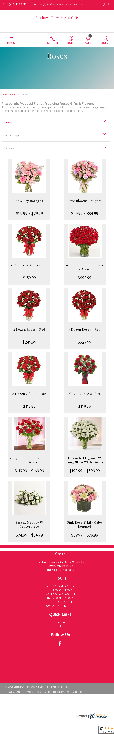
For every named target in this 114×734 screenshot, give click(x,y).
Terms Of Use (12, 691)
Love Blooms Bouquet (85, 201)
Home (5, 94)
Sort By (9, 147)
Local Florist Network (57, 691)
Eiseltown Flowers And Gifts (57, 17)
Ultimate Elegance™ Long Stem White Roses (84, 460)
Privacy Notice (33, 691)
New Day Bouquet (29, 201)
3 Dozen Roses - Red (85, 329)
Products (14, 94)
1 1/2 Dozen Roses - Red (29, 265)
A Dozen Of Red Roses (29, 394)
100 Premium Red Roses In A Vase (84, 267)
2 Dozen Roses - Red (29, 329)
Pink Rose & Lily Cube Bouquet (84, 524)
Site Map (78, 691)
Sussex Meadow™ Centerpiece (29, 524)
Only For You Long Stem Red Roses (29, 460)
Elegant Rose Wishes (84, 394)
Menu (11, 42)
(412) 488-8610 (18, 4)
